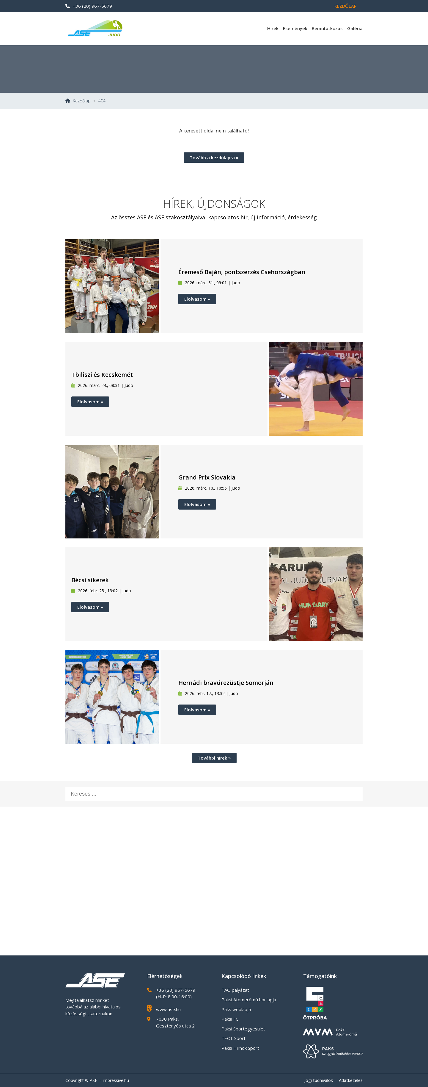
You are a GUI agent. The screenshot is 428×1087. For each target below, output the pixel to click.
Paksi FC (229, 1019)
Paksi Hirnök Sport (240, 1048)
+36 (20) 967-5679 (88, 6)
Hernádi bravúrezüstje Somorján (225, 683)
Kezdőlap (345, 6)
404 (102, 101)
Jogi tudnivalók (318, 1080)
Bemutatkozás (327, 28)
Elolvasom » (197, 299)
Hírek (272, 28)
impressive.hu (116, 1080)
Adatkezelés (351, 1080)
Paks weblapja (236, 1009)
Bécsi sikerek (90, 580)
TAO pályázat (235, 990)
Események (295, 28)
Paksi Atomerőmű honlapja (248, 999)
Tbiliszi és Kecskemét (102, 375)
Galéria (355, 28)
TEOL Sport (233, 1038)
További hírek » (214, 758)
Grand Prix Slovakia (206, 477)
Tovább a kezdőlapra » (214, 157)
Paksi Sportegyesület (243, 1029)
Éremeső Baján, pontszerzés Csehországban (241, 272)
